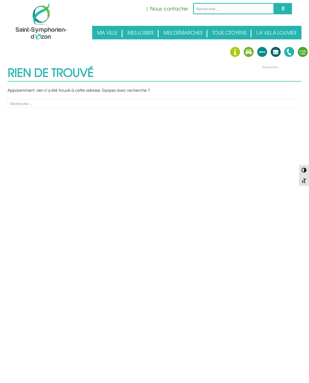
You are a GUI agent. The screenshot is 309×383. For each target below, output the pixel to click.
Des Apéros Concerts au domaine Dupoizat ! (278, 93)
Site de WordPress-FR (276, 205)
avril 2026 (267, 135)
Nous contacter (169, 8)
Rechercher (283, 8)
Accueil (266, 158)
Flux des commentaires (277, 199)
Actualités (268, 164)
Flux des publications (275, 193)
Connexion (269, 187)
